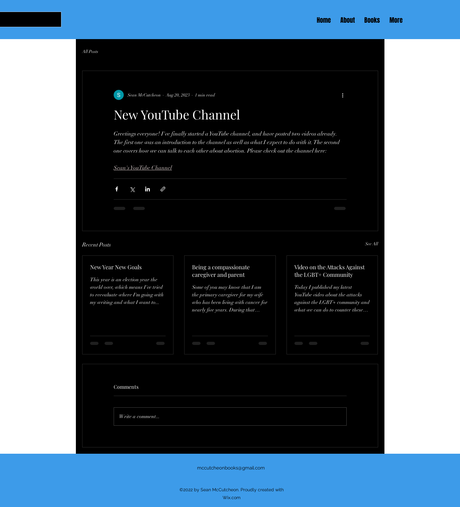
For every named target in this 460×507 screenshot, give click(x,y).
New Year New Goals (116, 267)
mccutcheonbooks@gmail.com (231, 468)
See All (371, 244)
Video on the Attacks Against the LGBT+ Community (329, 270)
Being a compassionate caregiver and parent (221, 270)
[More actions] (343, 95)
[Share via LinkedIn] (147, 189)
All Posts (90, 51)
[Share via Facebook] (117, 189)
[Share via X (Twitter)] (132, 189)
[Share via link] (163, 189)
